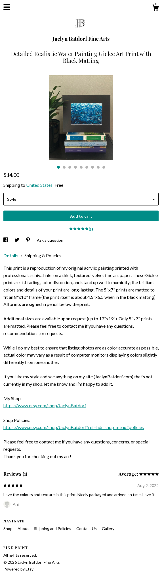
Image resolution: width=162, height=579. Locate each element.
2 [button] (64, 167)
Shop (8, 528)
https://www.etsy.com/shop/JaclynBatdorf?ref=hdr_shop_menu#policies (73, 427)
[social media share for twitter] (17, 240)
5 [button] (81, 167)
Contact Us (87, 528)
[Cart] (155, 8)
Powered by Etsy (18, 569)
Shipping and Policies (53, 528)
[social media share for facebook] (6, 240)
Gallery (108, 528)
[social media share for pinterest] (28, 240)
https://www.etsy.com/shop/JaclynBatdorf (44, 405)
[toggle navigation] (6, 7)
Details (11, 255)
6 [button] (86, 167)
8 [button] (98, 167)
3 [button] (69, 167)
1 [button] (58, 167)
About (24, 528)
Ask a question (50, 240)
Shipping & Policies (42, 255)
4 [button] (75, 167)
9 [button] (103, 167)
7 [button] (92, 167)
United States (39, 185)
